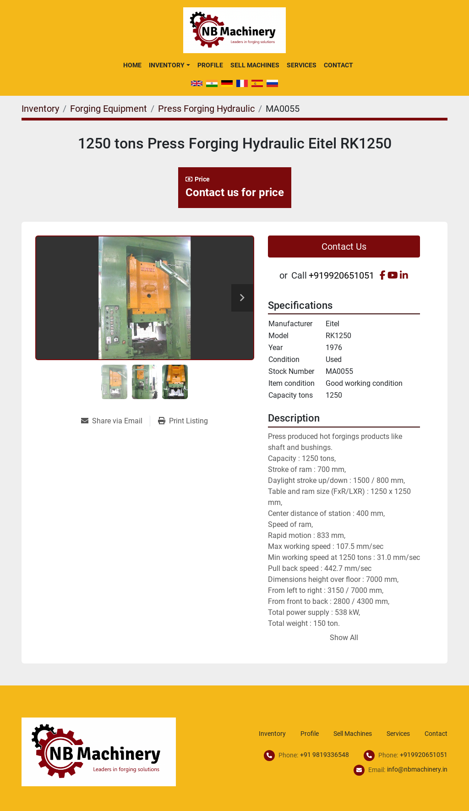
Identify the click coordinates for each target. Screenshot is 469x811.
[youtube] (392, 275)
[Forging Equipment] (108, 108)
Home (132, 65)
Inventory (167, 65)
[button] (169, 65)
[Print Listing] (183, 421)
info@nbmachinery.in (417, 769)
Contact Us (344, 246)
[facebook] (383, 275)
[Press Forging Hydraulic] (206, 108)
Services (301, 65)
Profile (210, 65)
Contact (338, 65)
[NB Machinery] (99, 751)
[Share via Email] (115, 421)
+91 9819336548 (324, 754)
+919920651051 (341, 275)
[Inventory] (40, 108)
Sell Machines (254, 65)
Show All (344, 637)
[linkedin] (404, 275)
